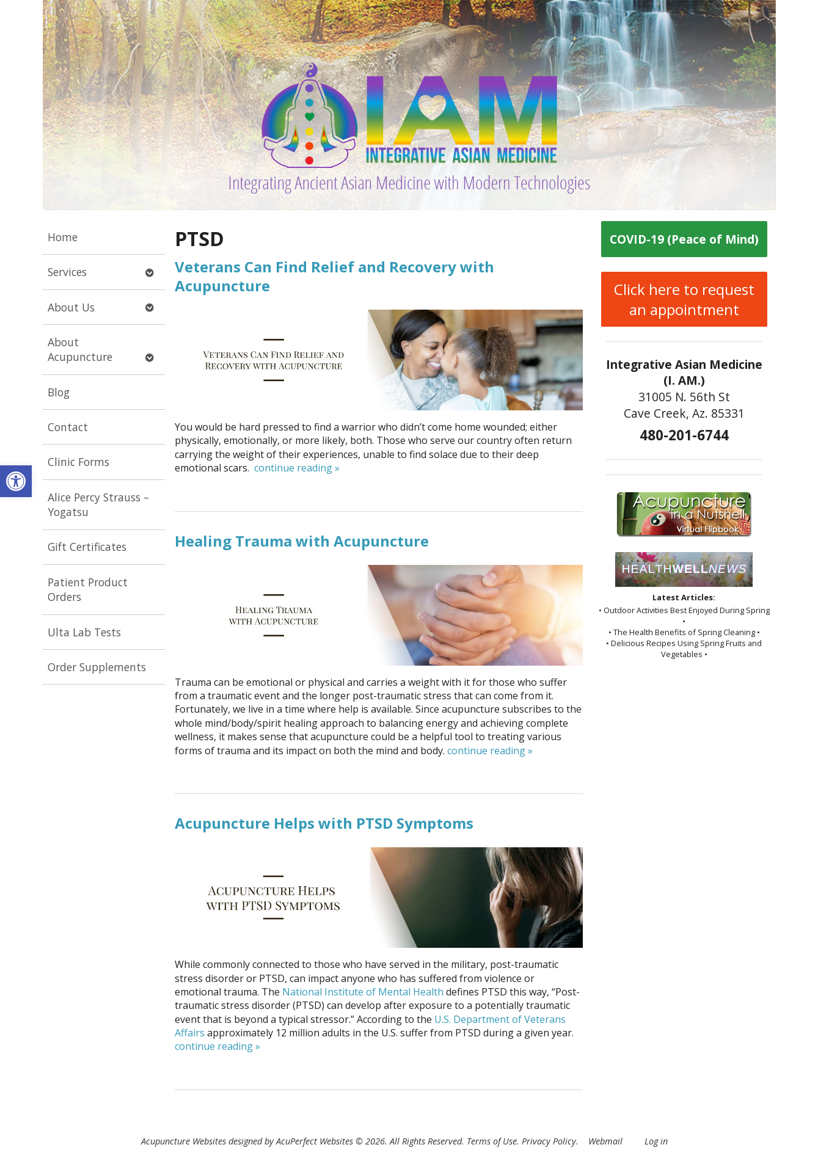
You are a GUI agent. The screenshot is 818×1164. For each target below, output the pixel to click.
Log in (656, 1141)
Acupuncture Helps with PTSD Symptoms (324, 823)
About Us (71, 307)
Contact (68, 427)
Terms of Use (492, 1141)
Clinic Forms (78, 461)
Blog (59, 392)
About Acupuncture (80, 350)
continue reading (297, 468)
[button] (16, 481)
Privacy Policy (549, 1141)
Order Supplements (97, 667)
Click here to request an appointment (684, 299)
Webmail (605, 1141)
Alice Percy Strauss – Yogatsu (98, 505)
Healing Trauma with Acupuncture (302, 541)
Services (67, 271)
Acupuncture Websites (183, 1141)
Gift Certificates (87, 546)
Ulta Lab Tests (84, 632)
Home (63, 237)
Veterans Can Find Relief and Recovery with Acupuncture (334, 276)
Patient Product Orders (88, 590)
